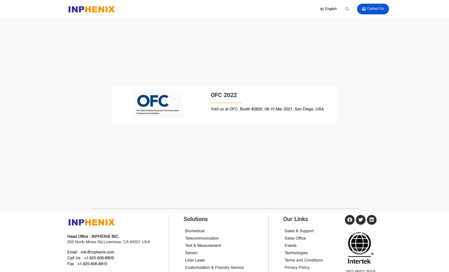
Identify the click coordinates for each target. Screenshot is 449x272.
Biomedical (195, 231)
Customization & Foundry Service (214, 268)
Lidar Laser (195, 260)
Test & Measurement (203, 246)
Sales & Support (299, 231)
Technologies (296, 253)
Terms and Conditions (304, 260)
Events (291, 246)
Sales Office (295, 239)
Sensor (191, 253)
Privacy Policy (297, 268)
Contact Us (373, 9)
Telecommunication (202, 239)
